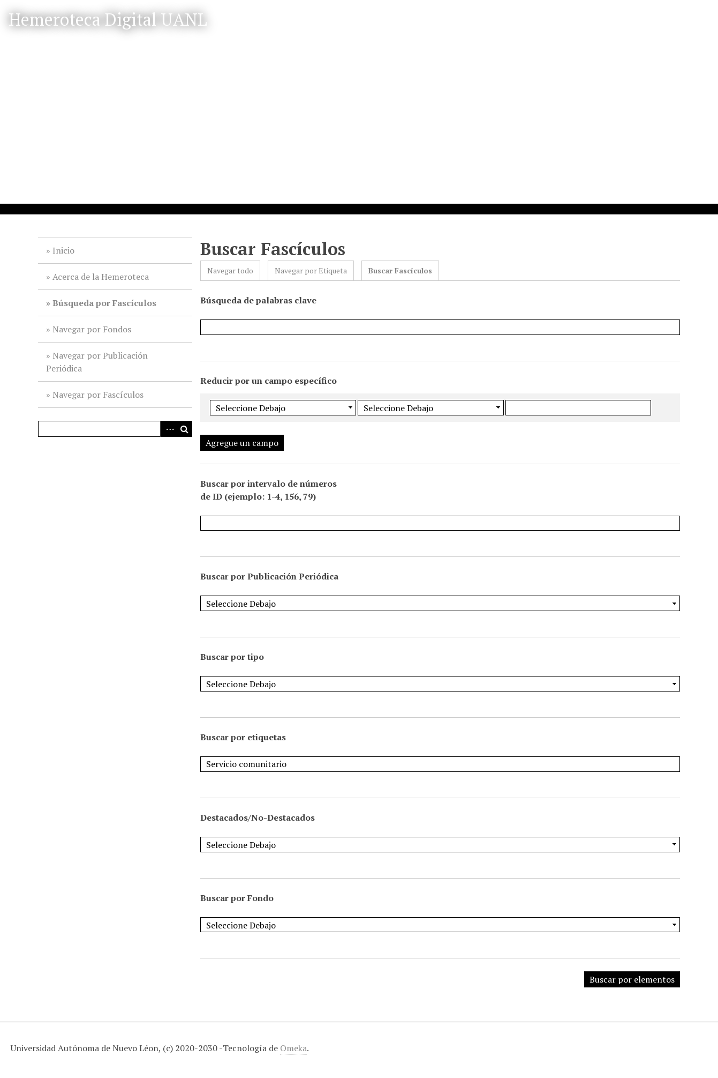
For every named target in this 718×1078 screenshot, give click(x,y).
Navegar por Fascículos (97, 394)
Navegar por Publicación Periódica (97, 362)
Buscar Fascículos (400, 270)
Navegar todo (230, 270)
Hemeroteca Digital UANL (108, 19)
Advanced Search (168, 429)
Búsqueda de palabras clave (258, 300)
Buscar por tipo (232, 657)
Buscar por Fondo (237, 898)
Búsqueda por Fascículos (104, 303)
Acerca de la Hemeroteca (100, 276)
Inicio (63, 250)
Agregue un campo (242, 443)
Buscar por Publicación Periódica (269, 576)
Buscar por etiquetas (243, 737)
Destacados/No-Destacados (257, 817)
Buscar (184, 429)
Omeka (293, 1048)
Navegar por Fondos (91, 329)
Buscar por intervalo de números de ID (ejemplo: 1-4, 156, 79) (268, 490)
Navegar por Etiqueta (311, 270)
